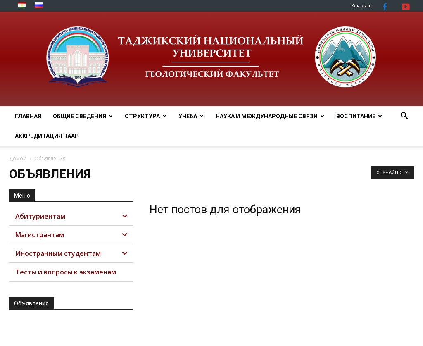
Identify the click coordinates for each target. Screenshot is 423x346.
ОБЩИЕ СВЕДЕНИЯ (83, 116)
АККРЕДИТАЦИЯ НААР (47, 136)
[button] (404, 117)
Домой (17, 158)
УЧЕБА (191, 116)
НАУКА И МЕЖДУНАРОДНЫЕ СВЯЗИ (270, 116)
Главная (28, 116)
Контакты (362, 6)
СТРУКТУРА (145, 116)
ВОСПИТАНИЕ (359, 116)
